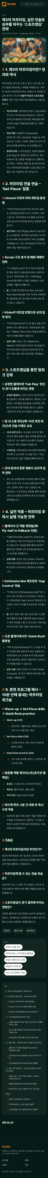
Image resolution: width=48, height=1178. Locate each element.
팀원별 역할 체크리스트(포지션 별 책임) (23, 1084)
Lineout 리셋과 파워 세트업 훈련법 (21, 1002)
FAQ (8, 1094)
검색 (26, 1165)
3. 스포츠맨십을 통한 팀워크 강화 (18, 1017)
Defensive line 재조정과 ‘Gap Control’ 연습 (25, 1056)
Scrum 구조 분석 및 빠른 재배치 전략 (22, 1007)
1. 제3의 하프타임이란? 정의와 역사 (19, 991)
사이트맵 (5, 1160)
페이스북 (18, 930)
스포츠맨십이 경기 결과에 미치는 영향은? (23, 1109)
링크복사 (31, 930)
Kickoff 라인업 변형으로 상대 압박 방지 (23, 1012)
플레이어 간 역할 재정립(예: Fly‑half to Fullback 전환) (23, 1049)
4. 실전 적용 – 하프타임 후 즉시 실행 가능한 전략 (23, 1043)
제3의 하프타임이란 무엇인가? (20, 1099)
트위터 (7, 930)
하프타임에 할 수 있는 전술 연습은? (21, 1104)
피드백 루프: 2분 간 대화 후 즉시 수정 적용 (24, 1089)
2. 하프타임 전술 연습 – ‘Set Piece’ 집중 (21, 996)
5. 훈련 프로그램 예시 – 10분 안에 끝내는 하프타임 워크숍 (23, 1069)
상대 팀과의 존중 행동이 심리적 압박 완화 (23, 1038)
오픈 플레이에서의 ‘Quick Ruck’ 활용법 (23, 1063)
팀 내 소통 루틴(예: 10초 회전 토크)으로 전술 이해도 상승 (25, 1031)
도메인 (4, 1165)
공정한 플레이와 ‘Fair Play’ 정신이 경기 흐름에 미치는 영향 (25, 1023)
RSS (27, 1160)
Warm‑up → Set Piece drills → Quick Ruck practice (24, 1077)
